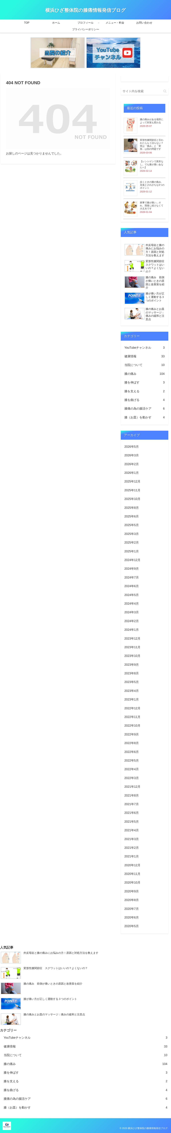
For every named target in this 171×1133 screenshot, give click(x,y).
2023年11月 (132, 647)
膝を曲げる (144, 400)
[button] (165, 91)
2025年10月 (132, 499)
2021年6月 (131, 812)
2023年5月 (131, 682)
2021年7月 (131, 804)
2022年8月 (131, 743)
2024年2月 (131, 621)
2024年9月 (131, 568)
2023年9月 (131, 664)
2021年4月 (131, 830)
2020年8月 (131, 900)
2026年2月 (131, 464)
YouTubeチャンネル (144, 347)
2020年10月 (132, 882)
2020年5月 (131, 926)
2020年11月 (132, 874)
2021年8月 (131, 795)
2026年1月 (131, 472)
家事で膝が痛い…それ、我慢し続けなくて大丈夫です (151, 205)
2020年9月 (131, 891)
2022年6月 (131, 752)
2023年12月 (132, 638)
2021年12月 (132, 786)
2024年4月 (131, 603)
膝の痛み (144, 373)
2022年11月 (132, 717)
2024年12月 (132, 560)
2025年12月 (132, 481)
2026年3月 (131, 455)
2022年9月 (131, 734)
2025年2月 (131, 542)
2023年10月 (132, 656)
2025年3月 (131, 534)
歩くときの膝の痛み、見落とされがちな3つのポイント (152, 185)
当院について (144, 365)
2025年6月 (131, 516)
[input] (144, 91)
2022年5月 (131, 760)
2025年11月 (132, 490)
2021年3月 (131, 839)
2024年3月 (131, 612)
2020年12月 (132, 865)
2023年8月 (131, 673)
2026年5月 (131, 446)
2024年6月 (131, 586)
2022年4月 (131, 769)
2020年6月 (131, 917)
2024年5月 (131, 595)
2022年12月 (132, 708)
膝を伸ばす (144, 382)
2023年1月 (131, 699)
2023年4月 (131, 690)
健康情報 (144, 356)
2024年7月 (131, 577)
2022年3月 (131, 778)
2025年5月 (131, 525)
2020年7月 (131, 908)
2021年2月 (131, 847)
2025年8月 (131, 507)
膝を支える (144, 391)
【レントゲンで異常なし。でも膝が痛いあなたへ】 (151, 164)
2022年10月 (132, 725)
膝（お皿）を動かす (144, 417)
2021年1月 (131, 856)
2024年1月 (131, 629)
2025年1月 (131, 551)
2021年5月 (131, 821)
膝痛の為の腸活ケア (144, 408)
